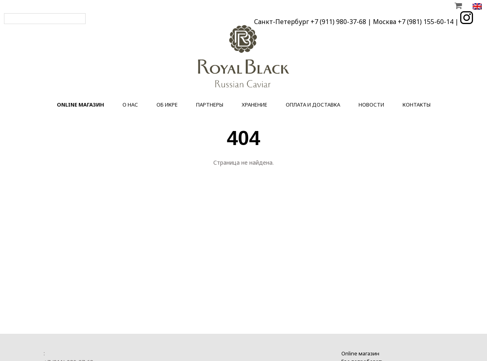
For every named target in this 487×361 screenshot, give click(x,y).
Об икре (167, 104)
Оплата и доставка (313, 104)
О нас (130, 104)
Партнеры (209, 104)
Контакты (417, 104)
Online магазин (360, 352)
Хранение (254, 104)
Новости (371, 104)
